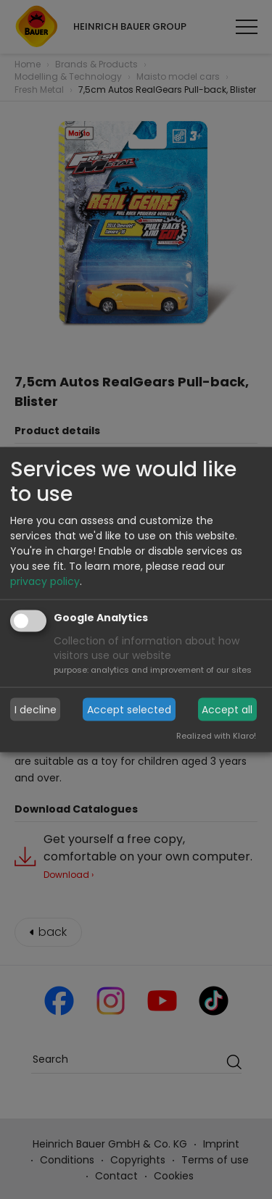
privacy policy (45, 581)
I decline (36, 709)
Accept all (227, 709)
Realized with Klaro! (216, 736)
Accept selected (129, 709)
